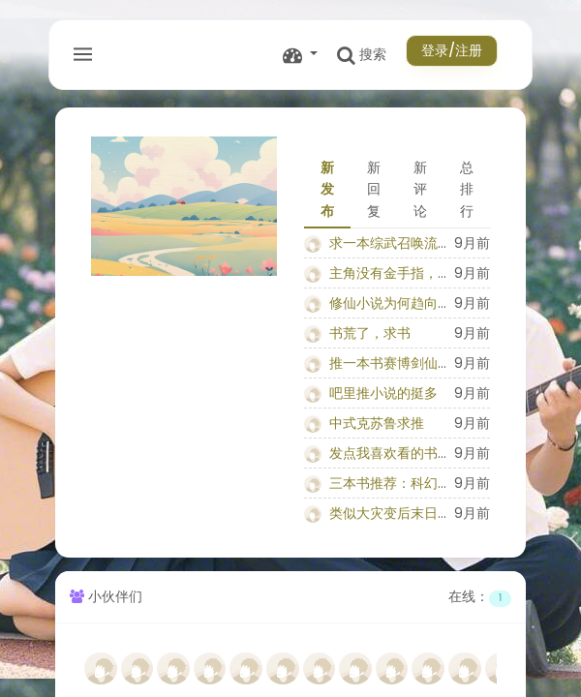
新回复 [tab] (374, 189)
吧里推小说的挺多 (383, 393)
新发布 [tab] (327, 189)
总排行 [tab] (467, 189)
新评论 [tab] (420, 189)
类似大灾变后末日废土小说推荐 (424, 513)
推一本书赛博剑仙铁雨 (397, 363)
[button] (300, 55)
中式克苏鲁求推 (376, 423)
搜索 (361, 55)
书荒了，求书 (370, 333)
